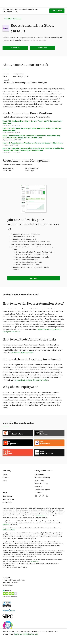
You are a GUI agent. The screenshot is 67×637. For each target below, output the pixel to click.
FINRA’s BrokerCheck (9, 529)
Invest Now (15, 48)
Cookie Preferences (42, 490)
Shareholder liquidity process (22, 353)
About (5, 474)
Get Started (57, 11)
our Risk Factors (41, 516)
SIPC (7, 524)
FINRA (4, 524)
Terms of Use (34, 561)
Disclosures (39, 474)
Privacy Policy (40, 481)
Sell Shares (42, 48)
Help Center (7, 496)
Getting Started (8, 499)
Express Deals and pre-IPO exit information (31, 380)
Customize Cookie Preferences (26, 634)
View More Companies (13, 19)
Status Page (7, 502)
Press (5, 481)
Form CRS (39, 487)
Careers (6, 477)
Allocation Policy (41, 483)
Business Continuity (42, 477)
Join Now (33, 278)
